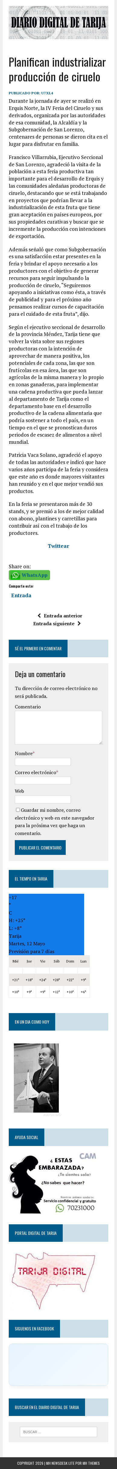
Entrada (21, 594)
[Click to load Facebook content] (58, 1365)
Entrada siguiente (57, 623)
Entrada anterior (59, 615)
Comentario (28, 706)
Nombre (24, 753)
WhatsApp (35, 575)
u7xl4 (47, 93)
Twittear (58, 545)
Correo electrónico (35, 772)
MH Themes (91, 1463)
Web (19, 791)
